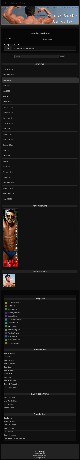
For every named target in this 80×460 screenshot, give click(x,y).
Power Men (8, 357)
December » (47, 39)
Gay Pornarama (10, 435)
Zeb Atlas (7, 367)
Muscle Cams (9, 408)
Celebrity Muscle (13, 313)
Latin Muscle (12, 326)
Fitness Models (12, 323)
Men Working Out (13, 330)
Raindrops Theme (40, 457)
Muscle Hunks (9, 370)
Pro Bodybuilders (13, 343)
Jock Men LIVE (9, 397)
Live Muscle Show (10, 401)
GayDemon (8, 418)
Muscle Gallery (9, 353)
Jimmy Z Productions (11, 384)
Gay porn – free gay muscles (14, 438)
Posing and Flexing (14, 340)
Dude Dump (8, 432)
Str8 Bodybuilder (10, 387)
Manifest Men (9, 360)
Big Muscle (11, 306)
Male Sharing (9, 428)
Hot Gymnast (9, 404)
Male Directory (9, 421)
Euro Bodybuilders (14, 319)
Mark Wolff (8, 374)
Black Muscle (12, 309)
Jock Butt (7, 377)
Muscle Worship (13, 333)
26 (8, 48)
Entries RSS (38, 453)
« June (8, 39)
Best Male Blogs (10, 425)
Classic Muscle (12, 316)
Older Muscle (12, 336)
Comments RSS (38, 455)
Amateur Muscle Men (15, 302)
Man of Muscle (9, 364)
